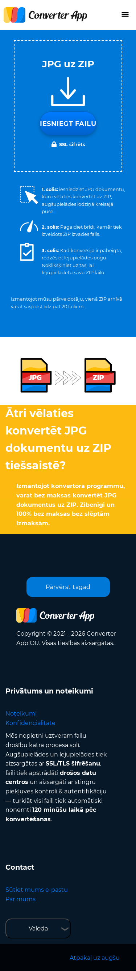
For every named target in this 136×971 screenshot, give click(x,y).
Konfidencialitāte (30, 723)
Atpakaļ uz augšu (95, 957)
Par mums (20, 899)
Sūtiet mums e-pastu (36, 889)
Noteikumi (21, 713)
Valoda (38, 928)
